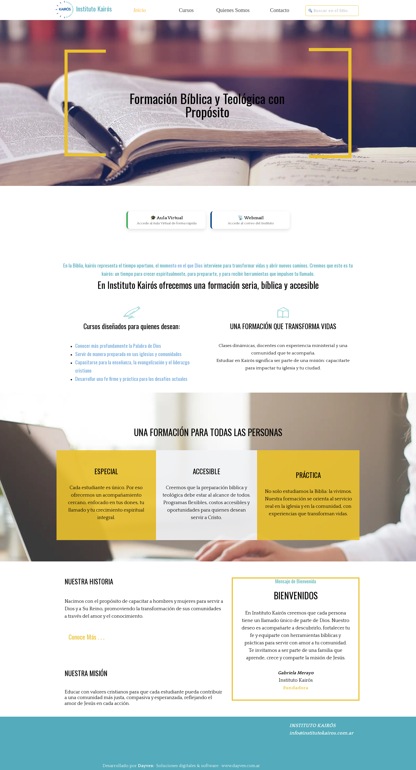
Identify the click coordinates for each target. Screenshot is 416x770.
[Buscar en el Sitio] (332, 10)
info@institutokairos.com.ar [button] (321, 733)
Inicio (139, 10)
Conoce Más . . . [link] (86, 636)
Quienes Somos (233, 10)
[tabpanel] (94, 9)
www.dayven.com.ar (240, 765)
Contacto (279, 10)
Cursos (186, 10)
